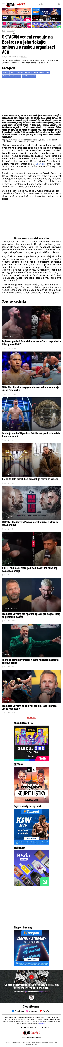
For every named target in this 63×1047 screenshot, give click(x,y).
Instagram (32, 1011)
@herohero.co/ (37, 992)
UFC (11, 336)
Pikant (12, 474)
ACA (18, 76)
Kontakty (42, 1023)
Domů (3, 30)
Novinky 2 (29, 73)
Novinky (9, 30)
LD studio (34, 1044)
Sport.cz (40, 164)
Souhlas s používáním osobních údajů (46, 1042)
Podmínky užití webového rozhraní (15, 1042)
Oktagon (20, 73)
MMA (13, 73)
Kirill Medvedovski (29, 76)
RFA (14, 30)
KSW (11, 428)
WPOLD (24, 57)
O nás (16, 1028)
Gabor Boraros (39, 73)
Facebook (17, 1011)
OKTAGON (13, 610)
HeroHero (25, 1028)
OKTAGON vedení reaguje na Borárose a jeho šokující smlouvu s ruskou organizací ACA (27, 33)
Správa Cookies (30, 1042)
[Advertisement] (31, 97)
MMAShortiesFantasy (39, 1028)
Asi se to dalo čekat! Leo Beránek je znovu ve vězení (30, 480)
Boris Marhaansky (9, 76)
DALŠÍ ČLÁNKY (31, 719)
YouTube (46, 1011)
